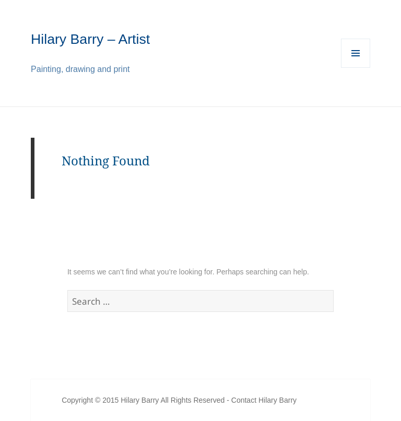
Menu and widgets (355, 67)
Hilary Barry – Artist (90, 39)
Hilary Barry (140, 400)
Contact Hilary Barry (264, 400)
